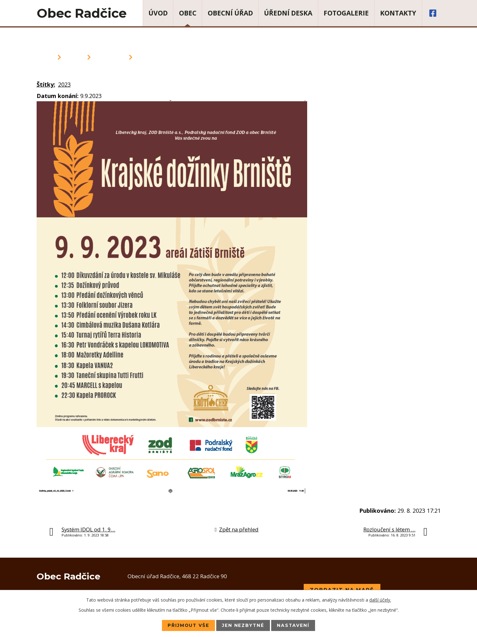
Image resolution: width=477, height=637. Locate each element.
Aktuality (110, 57)
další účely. (380, 600)
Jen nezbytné (243, 625)
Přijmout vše (188, 625)
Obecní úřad (230, 13)
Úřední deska (288, 13)
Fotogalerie (346, 13)
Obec (187, 13)
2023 (64, 84)
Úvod (158, 13)
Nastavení (294, 625)
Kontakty (398, 13)
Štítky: (46, 84)
